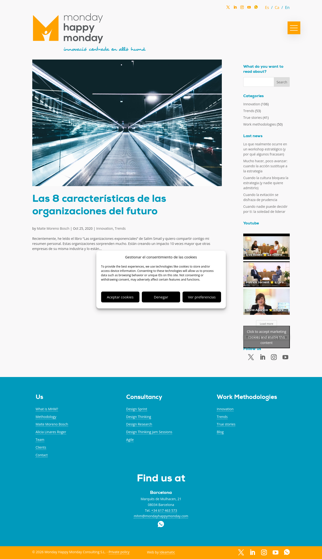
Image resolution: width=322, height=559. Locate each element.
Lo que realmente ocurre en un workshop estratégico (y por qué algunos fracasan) (265, 149)
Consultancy (144, 398)
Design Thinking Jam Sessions (149, 432)
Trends (120, 228)
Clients (41, 447)
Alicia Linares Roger (51, 432)
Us (39, 398)
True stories (252, 117)
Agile (130, 439)
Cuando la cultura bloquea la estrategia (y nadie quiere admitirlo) (265, 182)
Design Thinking (138, 416)
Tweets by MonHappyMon (266, 337)
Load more (266, 323)
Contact (42, 455)
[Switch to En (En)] (287, 7)
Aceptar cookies (120, 297)
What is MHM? (47, 409)
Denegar (161, 297)
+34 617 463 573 (164, 510)
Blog (220, 432)
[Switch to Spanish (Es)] (270, 7)
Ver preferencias (202, 297)
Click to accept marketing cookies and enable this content (266, 337)
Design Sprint (136, 409)
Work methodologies (259, 124)
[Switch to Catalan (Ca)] (280, 7)
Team (40, 439)
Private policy (119, 552)
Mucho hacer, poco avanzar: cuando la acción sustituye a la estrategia (265, 166)
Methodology (46, 416)
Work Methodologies (247, 398)
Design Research (139, 424)
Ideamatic (167, 552)
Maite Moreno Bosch (53, 228)
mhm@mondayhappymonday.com (161, 516)
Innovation (104, 228)
